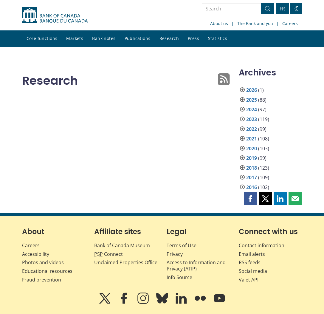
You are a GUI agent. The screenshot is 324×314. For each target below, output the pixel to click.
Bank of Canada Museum (122, 245)
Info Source (179, 277)
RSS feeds (250, 262)
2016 (251, 187)
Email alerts (252, 254)
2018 (251, 168)
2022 (251, 129)
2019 (251, 158)
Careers (290, 23)
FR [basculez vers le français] (282, 8)
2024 (251, 109)
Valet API (248, 279)
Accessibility (35, 254)
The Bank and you (255, 23)
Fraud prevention (41, 279)
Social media (253, 271)
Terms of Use (181, 245)
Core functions (42, 38)
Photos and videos (43, 262)
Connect (108, 254)
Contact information (261, 245)
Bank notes (103, 38)
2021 (251, 138)
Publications (138, 38)
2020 (251, 148)
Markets (74, 38)
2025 (251, 100)
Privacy (175, 254)
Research (169, 38)
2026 (251, 90)
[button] (250, 198)
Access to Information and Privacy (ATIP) (196, 265)
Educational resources (47, 271)
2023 (251, 119)
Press (193, 38)
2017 (251, 177)
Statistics (217, 38)
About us (219, 23)
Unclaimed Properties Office (125, 262)
